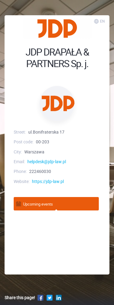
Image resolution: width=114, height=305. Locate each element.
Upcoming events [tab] (34, 204)
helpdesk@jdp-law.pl (46, 161)
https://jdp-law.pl (48, 181)
